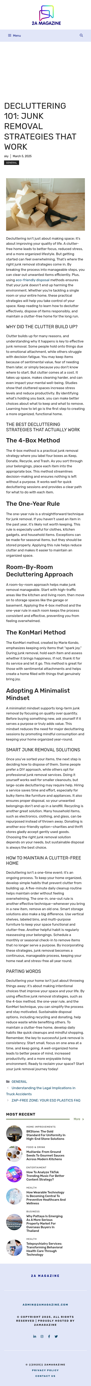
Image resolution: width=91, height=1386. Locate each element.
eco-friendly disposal (33, 280)
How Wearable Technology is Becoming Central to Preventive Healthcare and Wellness (46, 1198)
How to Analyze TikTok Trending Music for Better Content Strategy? (45, 1175)
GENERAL (11, 162)
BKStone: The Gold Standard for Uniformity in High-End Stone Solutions (45, 1135)
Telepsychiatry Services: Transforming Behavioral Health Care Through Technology (44, 1249)
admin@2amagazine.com (45, 1304)
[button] (81, 36)
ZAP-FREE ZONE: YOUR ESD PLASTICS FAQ (46, 1100)
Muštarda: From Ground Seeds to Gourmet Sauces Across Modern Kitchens (45, 1155)
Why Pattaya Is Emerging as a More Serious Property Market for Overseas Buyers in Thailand (44, 1223)
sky (6, 156)
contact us (45, 1376)
